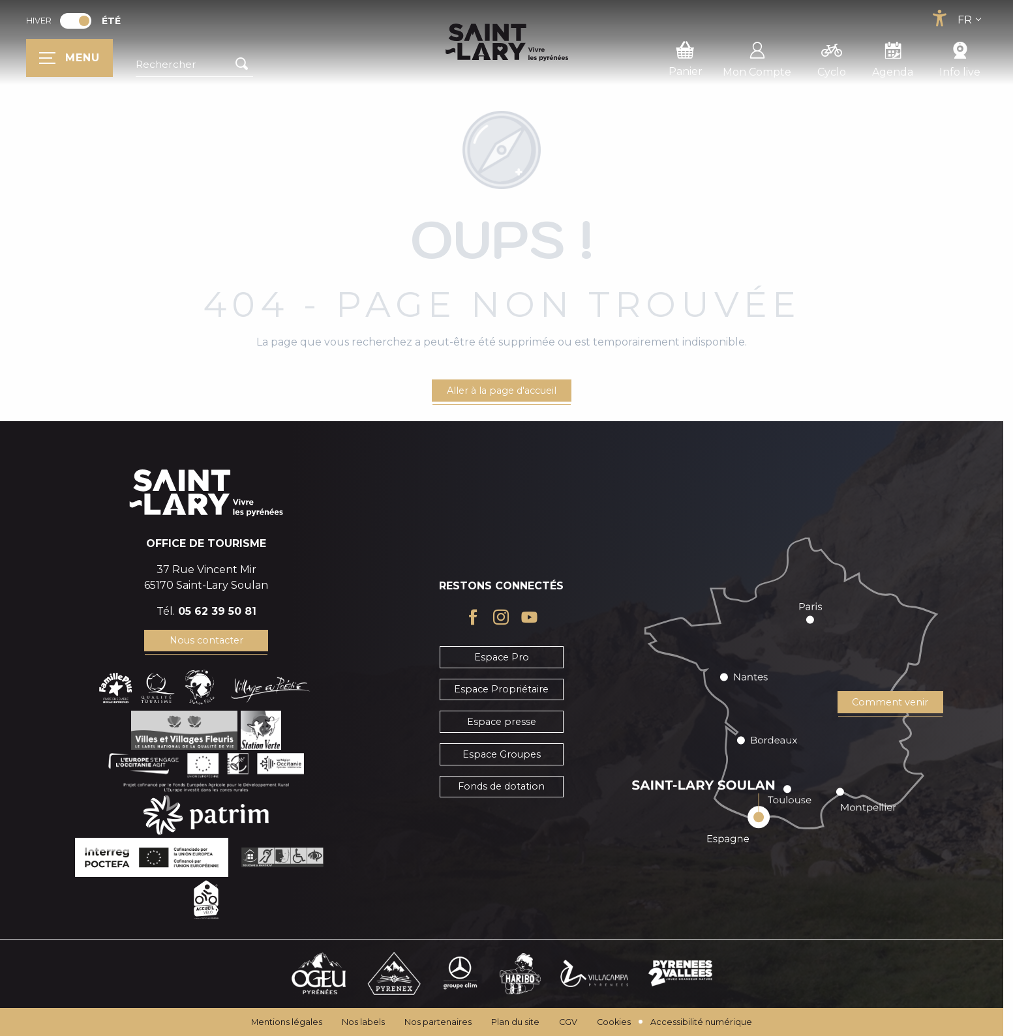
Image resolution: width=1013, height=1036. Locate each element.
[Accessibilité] (939, 18)
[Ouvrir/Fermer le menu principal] (69, 58)
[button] (194, 64)
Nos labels (363, 1022)
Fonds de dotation (501, 786)
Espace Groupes (501, 754)
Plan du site (515, 1022)
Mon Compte (757, 57)
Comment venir (890, 702)
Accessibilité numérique (701, 1022)
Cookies (614, 1022)
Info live (959, 57)
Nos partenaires (438, 1022)
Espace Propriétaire (501, 689)
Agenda (892, 57)
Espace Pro (501, 657)
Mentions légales (286, 1022)
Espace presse (501, 722)
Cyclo (831, 57)
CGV (568, 1022)
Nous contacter (206, 640)
